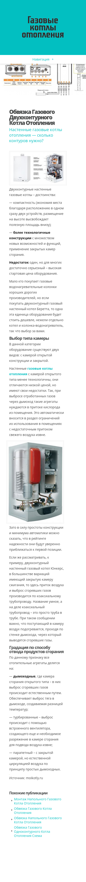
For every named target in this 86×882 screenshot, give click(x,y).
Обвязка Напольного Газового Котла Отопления (38, 820)
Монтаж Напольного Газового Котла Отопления (37, 801)
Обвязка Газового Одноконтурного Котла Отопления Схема (32, 831)
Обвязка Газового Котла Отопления (33, 810)
